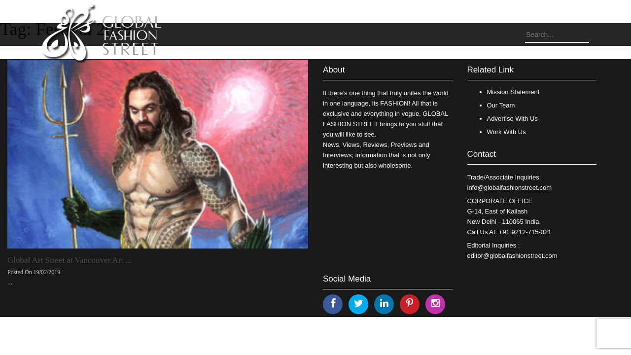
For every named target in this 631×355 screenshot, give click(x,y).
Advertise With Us (512, 118)
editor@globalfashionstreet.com (512, 255)
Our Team (501, 105)
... (10, 282)
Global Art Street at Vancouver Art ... (69, 260)
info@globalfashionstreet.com (509, 187)
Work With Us (506, 132)
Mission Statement (513, 92)
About (334, 69)
